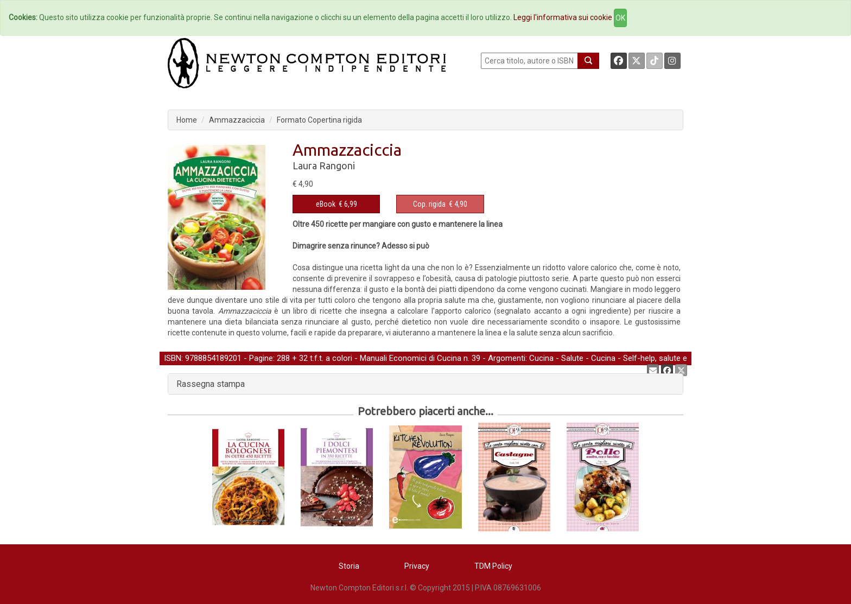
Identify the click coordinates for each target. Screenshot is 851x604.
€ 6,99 (336, 204)
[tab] (425, 384)
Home (186, 120)
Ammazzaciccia (237, 120)
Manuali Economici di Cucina (410, 358)
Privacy (416, 566)
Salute (572, 358)
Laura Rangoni (324, 165)
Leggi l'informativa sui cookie (562, 17)
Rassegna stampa (210, 384)
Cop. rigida (429, 204)
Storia (349, 566)
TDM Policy (493, 566)
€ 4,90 (440, 204)
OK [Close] (620, 18)
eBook (325, 204)
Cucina (541, 358)
